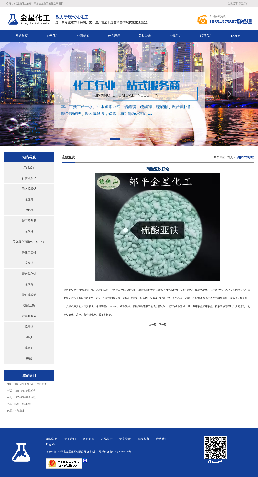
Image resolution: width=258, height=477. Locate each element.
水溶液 (198, 298)
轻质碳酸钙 (29, 178)
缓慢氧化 (222, 298)
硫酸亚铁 (29, 305)
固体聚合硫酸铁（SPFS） (29, 241)
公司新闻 (88, 439)
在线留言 (233, 3)
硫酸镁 (29, 326)
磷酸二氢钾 (29, 252)
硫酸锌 (29, 284)
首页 (230, 157)
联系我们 (244, 3)
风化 (227, 289)
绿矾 (189, 289)
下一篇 (162, 324)
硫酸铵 (29, 263)
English (236, 35)
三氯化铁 (29, 210)
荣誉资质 (125, 439)
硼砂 (29, 337)
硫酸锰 (29, 199)
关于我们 (70, 439)
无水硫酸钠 (29, 188)
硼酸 (29, 358)
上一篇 (152, 324)
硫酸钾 (29, 231)
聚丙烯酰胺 (29, 220)
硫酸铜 (29, 347)
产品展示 (29, 167)
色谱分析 (155, 306)
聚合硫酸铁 (29, 294)
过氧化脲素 (29, 316)
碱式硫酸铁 (87, 298)
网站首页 (52, 439)
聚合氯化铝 (29, 273)
